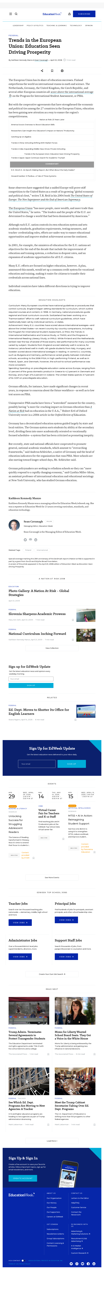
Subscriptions (52, 1229)
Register (14, 855)
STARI (26, 858)
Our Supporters (53, 1212)
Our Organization (54, 1198)
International (42, 550)
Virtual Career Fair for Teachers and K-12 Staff (48, 813)
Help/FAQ (75, 1203)
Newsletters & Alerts (55, 1234)
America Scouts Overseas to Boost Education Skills (33, 125)
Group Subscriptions (55, 1239)
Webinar (13, 812)
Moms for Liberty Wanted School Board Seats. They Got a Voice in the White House (73, 1035)
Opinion (89, 25)
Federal (13, 35)
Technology (76, 25)
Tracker (22, 1098)
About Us (51, 1193)
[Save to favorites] (52, 71)
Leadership (18, 25)
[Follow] (49, 521)
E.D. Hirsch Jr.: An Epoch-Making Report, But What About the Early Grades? (43, 170)
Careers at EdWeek (55, 1217)
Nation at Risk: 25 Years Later (51, 120)
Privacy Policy (24, 1264)
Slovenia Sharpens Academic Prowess (37, 614)
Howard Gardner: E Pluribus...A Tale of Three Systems (33, 176)
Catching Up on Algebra (21, 137)
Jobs (40, 806)
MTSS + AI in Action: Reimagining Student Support (80, 819)
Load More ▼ (52, 1141)
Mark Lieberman (15, 1125)
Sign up (71, 764)
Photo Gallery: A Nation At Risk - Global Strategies (39, 593)
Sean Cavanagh (41, 60)
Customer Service (78, 1207)
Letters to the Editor (80, 1198)
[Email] (37, 764)
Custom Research (79, 1253)
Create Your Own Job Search (52, 974)
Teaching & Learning (56, 25)
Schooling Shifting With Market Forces (41, 143)
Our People (51, 1207)
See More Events (52, 878)
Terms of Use (14, 1264)
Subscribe (84, 15)
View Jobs (20, 922)
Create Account (23, 1178)
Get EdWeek (52, 1224)
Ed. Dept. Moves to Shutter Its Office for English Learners (39, 712)
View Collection (52, 648)
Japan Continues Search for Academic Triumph (45, 158)
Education (14, 586)
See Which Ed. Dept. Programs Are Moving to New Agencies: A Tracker (27, 1106)
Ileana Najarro (14, 720)
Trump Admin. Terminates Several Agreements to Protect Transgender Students (27, 1035)
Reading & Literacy (18, 808)
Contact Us (76, 1193)
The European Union (20, 208)
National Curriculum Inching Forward (37, 634)
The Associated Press (18, 1054)
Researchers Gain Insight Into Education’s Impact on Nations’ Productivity (42, 131)
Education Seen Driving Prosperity (65, 154)
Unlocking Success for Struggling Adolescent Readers (16, 824)
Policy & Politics (35, 25)
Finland (28, 550)
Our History (51, 1203)
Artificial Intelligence (79, 808)
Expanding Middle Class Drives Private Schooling (44, 149)
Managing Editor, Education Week (38, 526)
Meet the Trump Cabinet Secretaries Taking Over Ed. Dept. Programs (72, 1106)
